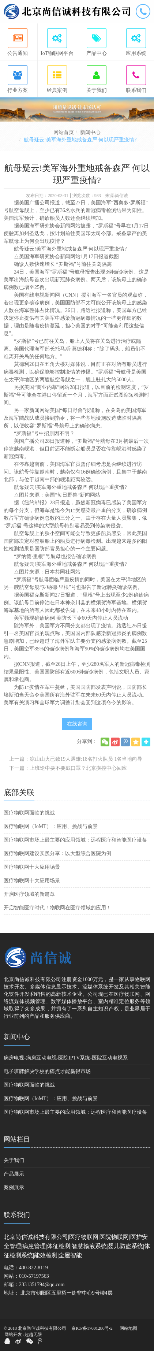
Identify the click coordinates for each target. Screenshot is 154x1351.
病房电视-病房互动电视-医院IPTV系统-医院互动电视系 (66, 1058)
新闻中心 (90, 132)
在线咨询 (77, 724)
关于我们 (14, 1160)
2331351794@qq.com (42, 1284)
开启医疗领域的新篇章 (29, 894)
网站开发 (13, 1334)
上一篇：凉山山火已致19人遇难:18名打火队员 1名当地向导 (75, 759)
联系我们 (17, 1214)
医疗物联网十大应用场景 (32, 867)
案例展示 (14, 1187)
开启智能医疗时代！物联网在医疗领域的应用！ (57, 907)
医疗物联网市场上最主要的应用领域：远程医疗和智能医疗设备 (75, 840)
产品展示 (14, 1174)
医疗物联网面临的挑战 (29, 813)
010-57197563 (34, 1276)
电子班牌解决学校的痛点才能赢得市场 (47, 1071)
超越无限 (33, 1334)
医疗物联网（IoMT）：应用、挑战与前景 (51, 826)
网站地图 (128, 1328)
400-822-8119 (33, 1267)
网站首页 (63, 132)
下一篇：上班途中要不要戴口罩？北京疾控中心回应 (68, 768)
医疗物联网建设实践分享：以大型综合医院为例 (57, 853)
